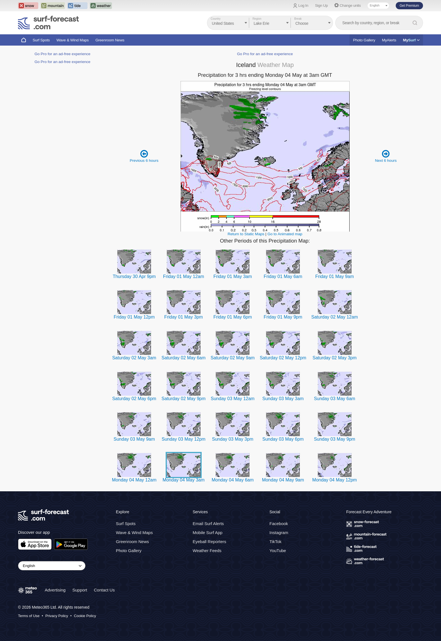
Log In (303, 5)
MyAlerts (389, 40)
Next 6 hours (386, 156)
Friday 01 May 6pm (232, 317)
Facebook (278, 523)
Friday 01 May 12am (183, 276)
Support (79, 590)
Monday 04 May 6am (232, 480)
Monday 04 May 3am (183, 480)
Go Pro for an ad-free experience (63, 54)
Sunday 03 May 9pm (334, 439)
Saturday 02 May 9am (233, 357)
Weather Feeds (207, 550)
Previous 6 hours (144, 156)
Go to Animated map (284, 234)
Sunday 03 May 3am (283, 398)
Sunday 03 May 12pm (184, 439)
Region (257, 18)
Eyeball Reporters (209, 541)
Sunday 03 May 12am (233, 398)
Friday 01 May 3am (232, 276)
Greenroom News (109, 40)
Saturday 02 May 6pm (134, 398)
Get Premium (409, 6)
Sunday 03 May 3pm (232, 439)
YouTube (277, 550)
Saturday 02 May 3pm (334, 357)
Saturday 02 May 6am (183, 357)
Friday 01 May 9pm (283, 317)
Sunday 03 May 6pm (283, 439)
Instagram (278, 532)
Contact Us (104, 590)
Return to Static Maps (246, 234)
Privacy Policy (56, 616)
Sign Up (321, 5)
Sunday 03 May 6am (334, 398)
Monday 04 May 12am (134, 480)
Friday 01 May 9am (334, 276)
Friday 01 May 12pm (134, 317)
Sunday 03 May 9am (134, 439)
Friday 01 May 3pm (183, 317)
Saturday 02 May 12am (334, 317)
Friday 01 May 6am (283, 276)
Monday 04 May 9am (283, 480)
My (411, 40)
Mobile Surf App (207, 532)
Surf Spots (41, 40)
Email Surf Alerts (208, 523)
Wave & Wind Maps (73, 40)
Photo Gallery (364, 40)
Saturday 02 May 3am (134, 357)
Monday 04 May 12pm (334, 480)
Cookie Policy (85, 616)
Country (215, 18)
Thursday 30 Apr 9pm (134, 276)
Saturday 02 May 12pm (283, 357)
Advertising (55, 590)
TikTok (275, 541)
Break (298, 18)
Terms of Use (29, 616)
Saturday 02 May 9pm (183, 398)
